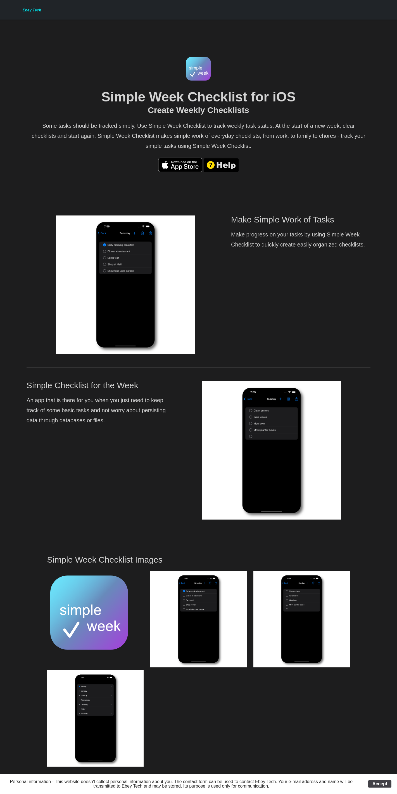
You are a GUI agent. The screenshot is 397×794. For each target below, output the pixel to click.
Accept (379, 783)
